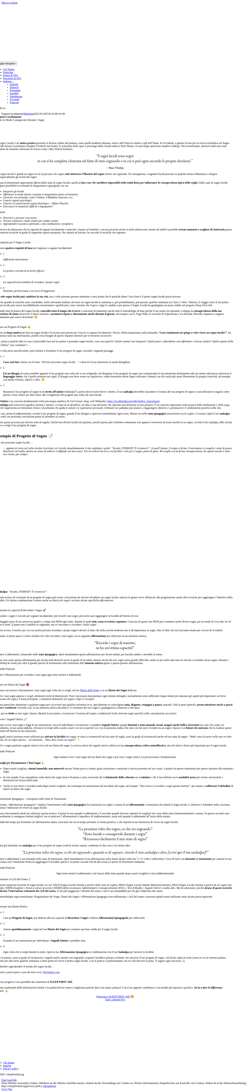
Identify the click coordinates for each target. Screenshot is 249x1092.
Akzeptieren (49, 1086)
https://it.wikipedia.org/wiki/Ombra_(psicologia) (133, 401)
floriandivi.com (51, 972)
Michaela (29, 113)
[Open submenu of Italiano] (12, 82)
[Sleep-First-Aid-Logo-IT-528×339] (115, 1057)
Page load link (9, 1080)
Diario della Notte (89, 690)
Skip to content (9, 2)
